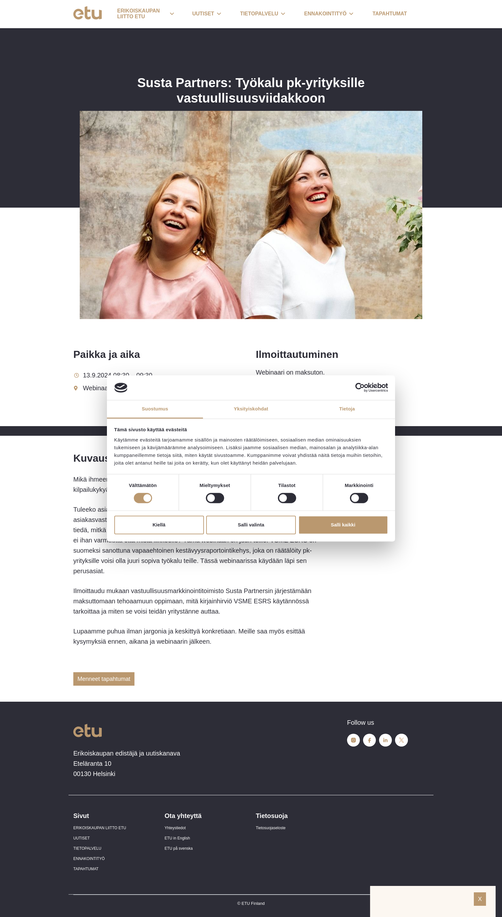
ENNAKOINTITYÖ (89, 858)
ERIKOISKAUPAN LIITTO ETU (99, 828)
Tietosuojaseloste (271, 828)
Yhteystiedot (175, 828)
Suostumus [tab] (155, 408)
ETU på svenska (179, 848)
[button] (145, 14)
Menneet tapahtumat (103, 679)
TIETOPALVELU (87, 848)
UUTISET (81, 838)
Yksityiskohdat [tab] (251, 408)
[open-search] (419, 14)
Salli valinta (251, 524)
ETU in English (177, 838)
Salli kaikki (343, 524)
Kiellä (158, 524)
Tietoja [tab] (347, 408)
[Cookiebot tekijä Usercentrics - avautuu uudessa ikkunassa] (360, 387)
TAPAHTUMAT (86, 869)
